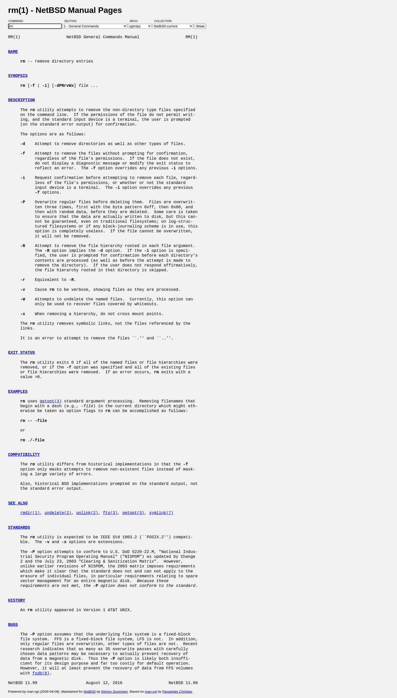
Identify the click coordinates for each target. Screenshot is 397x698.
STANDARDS (19, 527)
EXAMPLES (18, 392)
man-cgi (151, 691)
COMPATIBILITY (24, 455)
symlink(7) (161, 513)
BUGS (13, 625)
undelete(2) (58, 513)
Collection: (163, 21)
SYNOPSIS (18, 76)
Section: (71, 21)
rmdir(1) (30, 513)
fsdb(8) (40, 673)
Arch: (136, 21)
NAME (13, 52)
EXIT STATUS (21, 353)
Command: (18, 21)
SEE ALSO (18, 503)
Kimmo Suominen (114, 691)
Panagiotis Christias (177, 691)
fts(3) (110, 513)
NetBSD (90, 691)
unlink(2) (87, 513)
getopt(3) (51, 401)
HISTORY (16, 600)
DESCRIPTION (21, 100)
